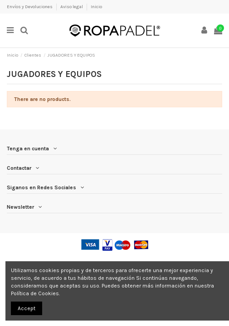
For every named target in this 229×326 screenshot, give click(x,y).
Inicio (96, 7)
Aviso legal (72, 7)
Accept (26, 308)
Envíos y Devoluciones (30, 7)
